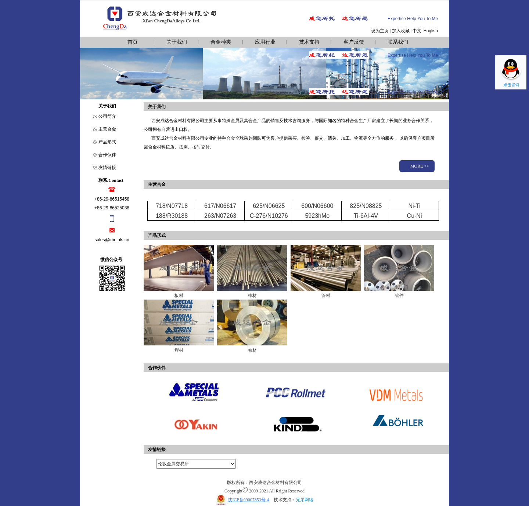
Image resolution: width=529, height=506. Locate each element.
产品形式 (107, 141)
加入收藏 (401, 30)
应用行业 (265, 42)
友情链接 (107, 167)
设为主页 (380, 30)
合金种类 (220, 42)
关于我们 (176, 42)
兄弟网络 (304, 499)
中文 (417, 30)
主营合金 (107, 129)
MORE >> (419, 166)
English (431, 30)
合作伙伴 (107, 154)
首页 (132, 42)
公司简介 (107, 116)
